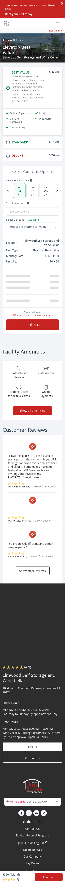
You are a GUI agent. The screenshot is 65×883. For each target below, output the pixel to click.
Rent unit (48, 877)
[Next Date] (57, 191)
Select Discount (23, 219)
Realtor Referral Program (32, 835)
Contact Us (32, 829)
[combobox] (32, 211)
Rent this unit (32, 324)
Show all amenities (32, 411)
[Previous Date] (8, 191)
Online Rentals (32, 850)
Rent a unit (55, 30)
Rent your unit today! (19, 14)
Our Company (32, 856)
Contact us (32, 758)
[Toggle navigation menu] (59, 23)
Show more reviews (32, 571)
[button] (21, 813)
